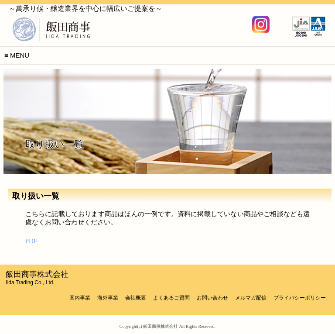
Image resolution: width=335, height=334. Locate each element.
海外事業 (107, 298)
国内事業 (79, 298)
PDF (31, 241)
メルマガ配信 (251, 298)
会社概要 (135, 298)
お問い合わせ (212, 298)
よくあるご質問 (171, 298)
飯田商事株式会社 (37, 278)
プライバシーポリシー (299, 298)
